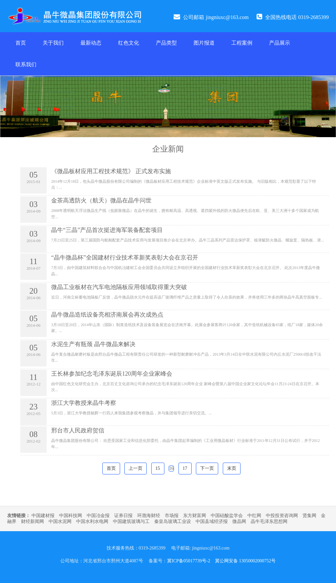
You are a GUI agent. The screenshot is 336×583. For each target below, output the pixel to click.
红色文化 (128, 43)
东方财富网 (194, 515)
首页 (20, 43)
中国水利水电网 (92, 521)
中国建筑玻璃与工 (131, 521)
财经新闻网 (32, 521)
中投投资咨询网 (282, 515)
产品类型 (166, 43)
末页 (231, 468)
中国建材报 (43, 515)
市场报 (171, 515)
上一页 (135, 468)
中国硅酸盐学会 (227, 515)
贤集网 (309, 515)
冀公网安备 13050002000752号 (245, 560)
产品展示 (279, 43)
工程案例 (241, 43)
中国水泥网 (60, 521)
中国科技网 (70, 515)
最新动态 (90, 43)
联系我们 (25, 64)
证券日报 (123, 515)
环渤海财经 (148, 515)
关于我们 (53, 43)
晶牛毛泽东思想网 (269, 521)
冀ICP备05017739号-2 (188, 560)
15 (158, 468)
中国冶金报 (98, 515)
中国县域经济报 (212, 521)
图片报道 (204, 43)
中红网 (254, 515)
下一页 (207, 468)
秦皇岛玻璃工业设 (172, 521)
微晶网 (239, 521)
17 (185, 468)
